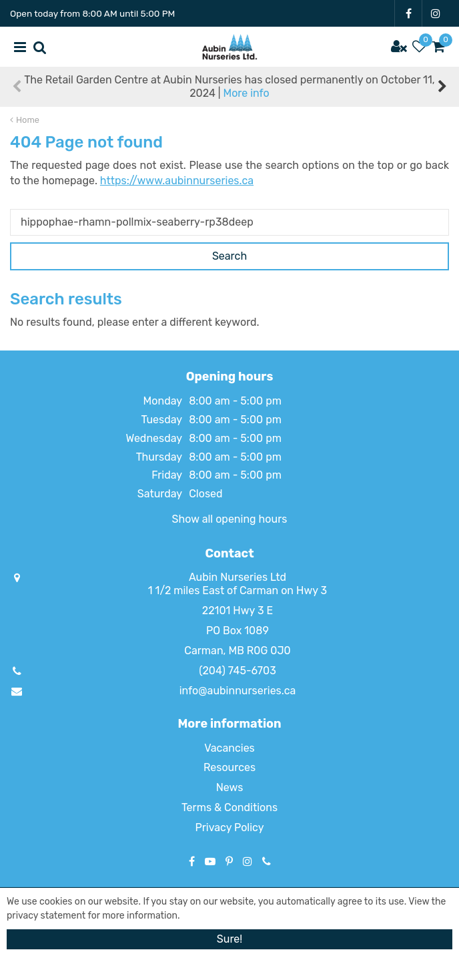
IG (435, 13)
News (230, 787)
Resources (229, 767)
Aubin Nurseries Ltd (237, 577)
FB (408, 13)
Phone (266, 861)
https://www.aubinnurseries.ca (177, 180)
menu (20, 47)
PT (229, 861)
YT (210, 861)
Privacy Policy (229, 827)
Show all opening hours (230, 519)
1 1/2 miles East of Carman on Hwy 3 (237, 590)
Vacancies (229, 748)
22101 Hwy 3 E (237, 610)
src (40, 47)
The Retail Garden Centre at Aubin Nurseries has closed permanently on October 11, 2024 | (229, 86)
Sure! (229, 939)
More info (246, 93)
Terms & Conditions (229, 807)
